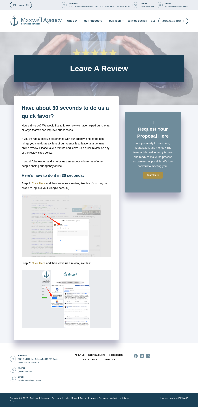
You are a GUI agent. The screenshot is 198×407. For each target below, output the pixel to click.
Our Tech (117, 21)
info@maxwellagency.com (176, 6)
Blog (154, 21)
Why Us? (74, 21)
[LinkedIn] (148, 356)
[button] (153, 175)
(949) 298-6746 (147, 6)
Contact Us (109, 359)
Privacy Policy (91, 359)
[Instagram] (142, 356)
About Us (79, 355)
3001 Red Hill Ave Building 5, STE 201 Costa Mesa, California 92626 (99, 6)
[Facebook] (136, 356)
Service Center (137, 21)
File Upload (20, 5)
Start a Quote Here (173, 21)
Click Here (38, 183)
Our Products (95, 21)
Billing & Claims (96, 355)
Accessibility (116, 355)
